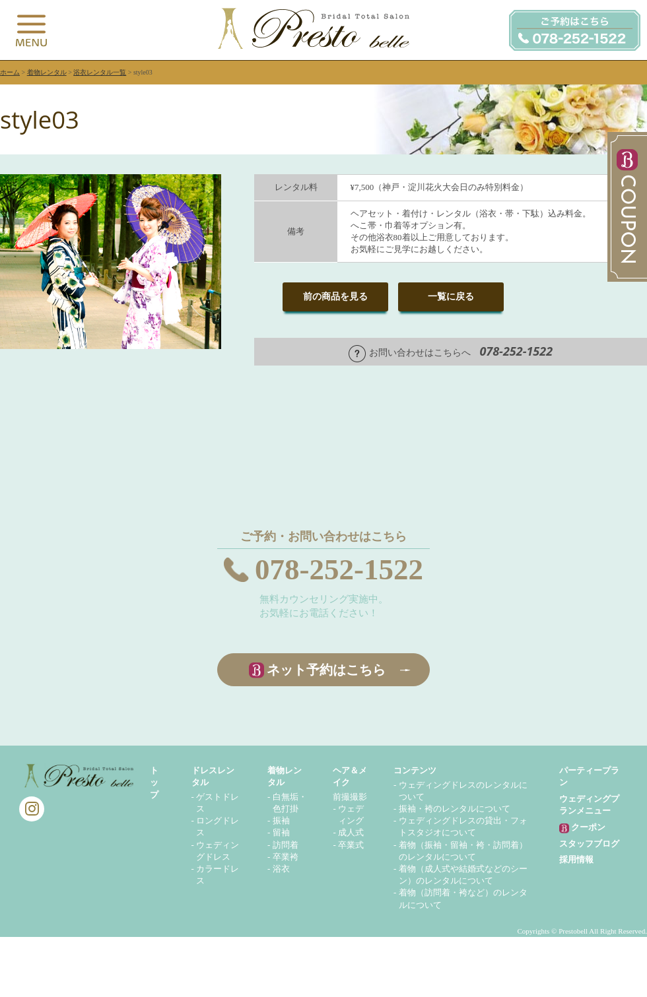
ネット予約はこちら (326, 669)
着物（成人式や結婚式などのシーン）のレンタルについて (463, 874)
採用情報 (576, 859)
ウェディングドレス (217, 851)
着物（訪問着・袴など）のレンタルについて (463, 898)
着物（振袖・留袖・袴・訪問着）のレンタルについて (463, 851)
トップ (154, 782)
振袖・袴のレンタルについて (454, 809)
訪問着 (285, 845)
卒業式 (351, 845)
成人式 (351, 832)
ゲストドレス (217, 803)
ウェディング (351, 814)
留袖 (281, 832)
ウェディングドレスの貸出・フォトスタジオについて (463, 826)
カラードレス (217, 874)
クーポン (582, 827)
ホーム (10, 72)
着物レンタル (47, 72)
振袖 (281, 820)
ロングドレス (217, 826)
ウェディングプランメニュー (589, 805)
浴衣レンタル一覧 (99, 72)
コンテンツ (414, 770)
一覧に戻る (451, 297)
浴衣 (281, 869)
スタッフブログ (589, 844)
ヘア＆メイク (350, 776)
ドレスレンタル (212, 776)
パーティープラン (589, 776)
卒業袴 (285, 857)
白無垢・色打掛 (290, 803)
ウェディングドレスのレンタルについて (463, 791)
